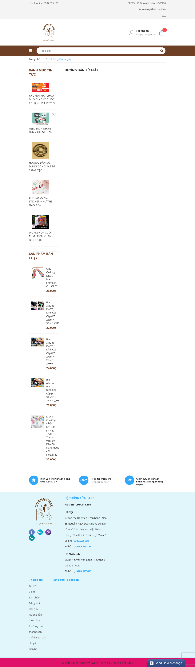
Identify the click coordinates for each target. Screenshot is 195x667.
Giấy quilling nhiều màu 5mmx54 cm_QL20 (51, 277)
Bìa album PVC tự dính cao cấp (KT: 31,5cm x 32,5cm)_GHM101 (51, 390)
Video (32, 591)
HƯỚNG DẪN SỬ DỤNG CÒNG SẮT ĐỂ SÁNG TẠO (42, 166)
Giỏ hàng (164, 30)
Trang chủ (34, 59)
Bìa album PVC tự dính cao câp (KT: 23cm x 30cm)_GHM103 (51, 313)
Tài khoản (142, 30)
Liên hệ (33, 649)
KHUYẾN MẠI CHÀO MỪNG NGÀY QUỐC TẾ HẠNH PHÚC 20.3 (42, 99)
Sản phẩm (34, 597)
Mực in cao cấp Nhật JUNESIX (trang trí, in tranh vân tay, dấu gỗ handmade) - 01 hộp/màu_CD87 (51, 435)
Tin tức (33, 586)
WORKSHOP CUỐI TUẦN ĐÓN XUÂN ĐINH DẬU (40, 236)
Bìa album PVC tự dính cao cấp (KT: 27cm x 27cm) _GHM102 (51, 351)
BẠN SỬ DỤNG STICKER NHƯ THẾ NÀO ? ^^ (40, 201)
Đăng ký (33, 609)
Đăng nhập (35, 603)
